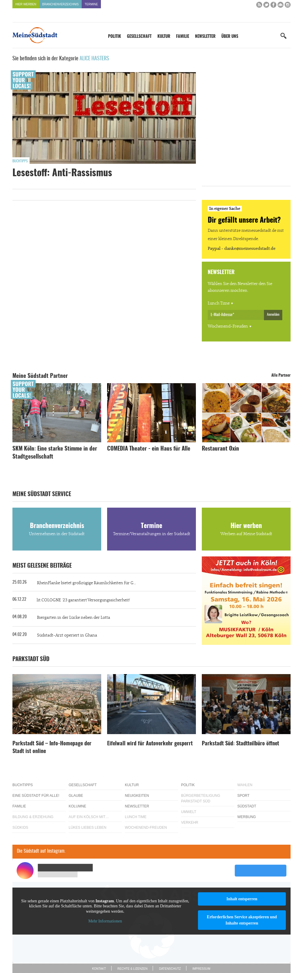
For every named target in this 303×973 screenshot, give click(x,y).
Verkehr (189, 822)
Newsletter (205, 37)
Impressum (201, 968)
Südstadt (246, 806)
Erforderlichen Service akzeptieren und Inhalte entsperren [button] (242, 920)
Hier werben (25, 4)
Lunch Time (219, 303)
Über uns (229, 37)
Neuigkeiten (137, 796)
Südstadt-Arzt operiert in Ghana (67, 635)
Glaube (76, 796)
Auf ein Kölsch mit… (89, 817)
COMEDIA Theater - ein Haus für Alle (148, 449)
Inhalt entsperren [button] (241, 899)
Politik (114, 37)
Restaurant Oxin (220, 449)
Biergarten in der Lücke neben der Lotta (73, 617)
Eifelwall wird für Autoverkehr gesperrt (150, 744)
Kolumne (77, 806)
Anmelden (273, 314)
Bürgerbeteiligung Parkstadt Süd (200, 798)
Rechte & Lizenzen (132, 968)
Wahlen (244, 785)
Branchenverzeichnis (60, 4)
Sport (243, 796)
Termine (91, 4)
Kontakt (99, 968)
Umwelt (188, 812)
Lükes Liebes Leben (87, 827)
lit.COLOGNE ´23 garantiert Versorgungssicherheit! (83, 600)
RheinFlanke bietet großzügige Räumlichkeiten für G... (86, 583)
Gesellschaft (139, 37)
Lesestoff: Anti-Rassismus (62, 173)
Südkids (20, 827)
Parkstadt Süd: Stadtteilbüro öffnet (240, 744)
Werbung (246, 817)
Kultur (163, 37)
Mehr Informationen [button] (105, 921)
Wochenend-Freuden (228, 326)
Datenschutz (170, 968)
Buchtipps (20, 161)
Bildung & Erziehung (33, 817)
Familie (182, 37)
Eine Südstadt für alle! (35, 796)
